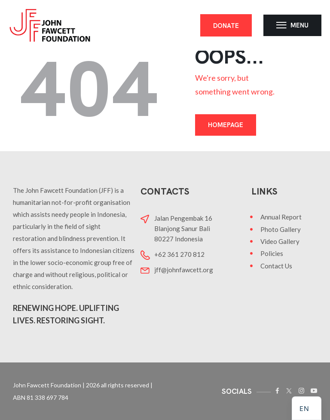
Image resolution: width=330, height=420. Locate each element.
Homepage (225, 125)
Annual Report (281, 217)
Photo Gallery (280, 229)
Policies (271, 253)
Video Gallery (279, 241)
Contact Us (276, 266)
